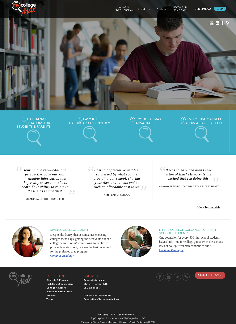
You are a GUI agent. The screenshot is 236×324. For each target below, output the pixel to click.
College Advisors (56, 287)
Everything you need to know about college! (201, 121)
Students (144, 8)
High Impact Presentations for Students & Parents (34, 123)
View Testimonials (208, 207)
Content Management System (113, 322)
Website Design (136, 322)
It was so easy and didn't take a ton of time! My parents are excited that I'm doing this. (189, 174)
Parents (161, 8)
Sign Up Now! (203, 8)
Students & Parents (57, 280)
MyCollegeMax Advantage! (148, 121)
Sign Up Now (209, 275)
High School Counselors (60, 283)
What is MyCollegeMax (124, 9)
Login (220, 8)
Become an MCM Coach (180, 9)
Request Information (95, 280)
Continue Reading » (62, 255)
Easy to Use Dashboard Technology (89, 121)
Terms (49, 299)
